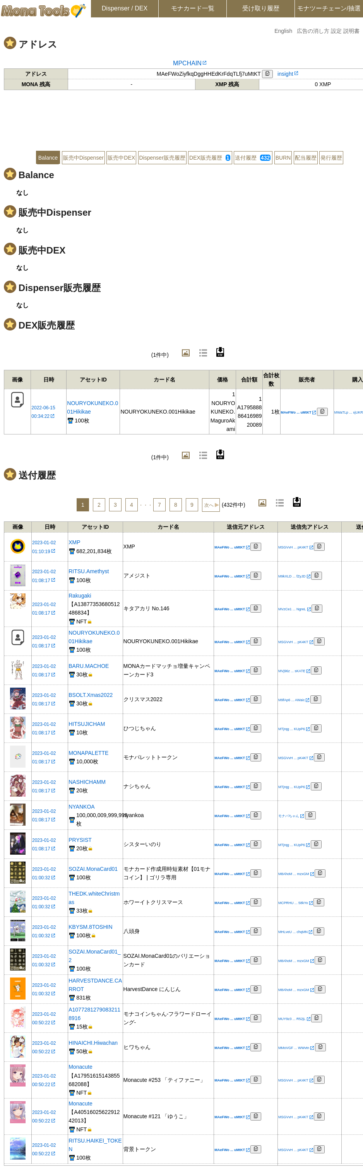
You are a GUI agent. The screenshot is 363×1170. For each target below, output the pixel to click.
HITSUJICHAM (86, 724)
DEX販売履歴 (209, 158)
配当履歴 (306, 158)
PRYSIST (80, 840)
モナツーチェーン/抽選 (329, 8)
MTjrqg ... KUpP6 (291, 729)
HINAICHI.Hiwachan (93, 1043)
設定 (336, 31)
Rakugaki (79, 596)
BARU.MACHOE (88, 666)
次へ (209, 505)
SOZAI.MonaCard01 (93, 869)
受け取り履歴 (260, 8)
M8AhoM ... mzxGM (293, 874)
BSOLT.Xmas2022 (90, 695)
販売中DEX (121, 158)
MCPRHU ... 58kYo (293, 903)
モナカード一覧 (192, 8)
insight (285, 74)
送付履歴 (253, 158)
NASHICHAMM (87, 782)
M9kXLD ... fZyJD (292, 576)
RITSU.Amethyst (88, 571)
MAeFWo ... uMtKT (296, 412)
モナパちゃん (288, 816)
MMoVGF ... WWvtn (293, 1048)
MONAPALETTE (88, 753)
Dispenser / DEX (124, 8)
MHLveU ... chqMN (293, 932)
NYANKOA (81, 807)
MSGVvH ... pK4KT (293, 547)
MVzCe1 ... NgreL (292, 609)
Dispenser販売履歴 (162, 158)
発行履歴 (331, 158)
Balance (48, 158)
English (283, 31)
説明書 (351, 31)
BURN (283, 158)
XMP (74, 542)
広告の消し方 (313, 31)
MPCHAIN (187, 63)
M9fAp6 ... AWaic (291, 700)
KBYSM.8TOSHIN (90, 927)
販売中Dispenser (83, 158)
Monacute (80, 1067)
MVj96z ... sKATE (291, 671)
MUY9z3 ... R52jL (292, 1019)
